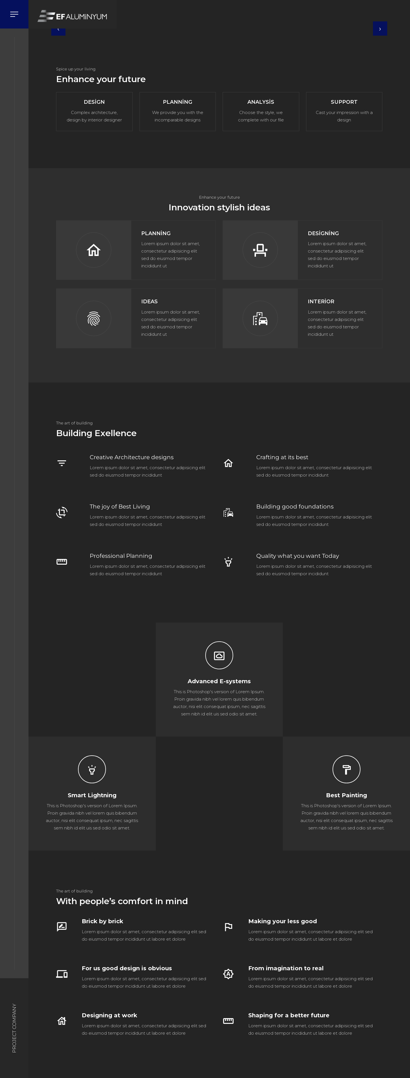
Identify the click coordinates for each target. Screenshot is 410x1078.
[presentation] (58, 28)
